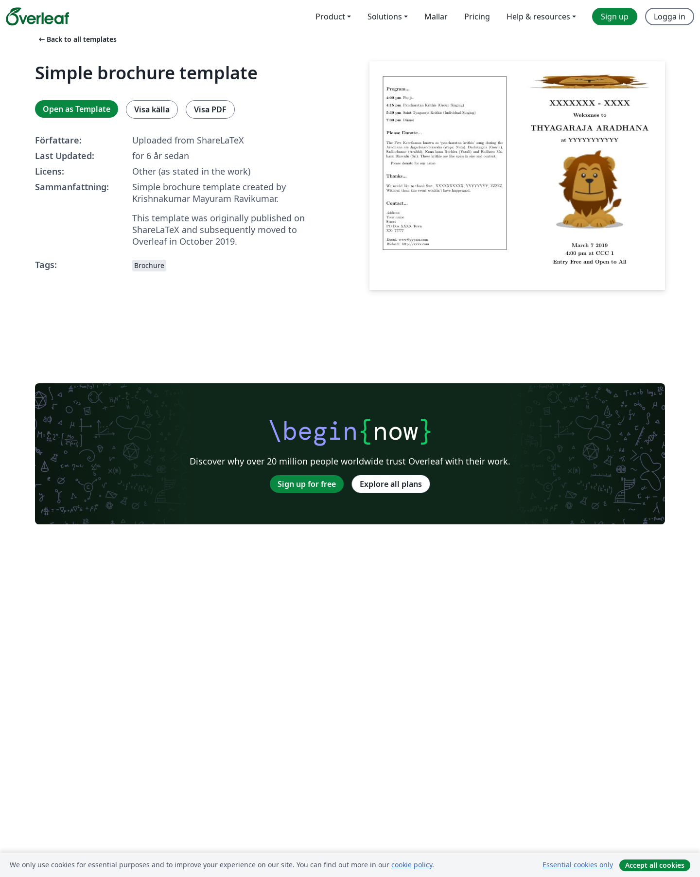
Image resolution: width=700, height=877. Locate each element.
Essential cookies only (577, 864)
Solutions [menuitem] (385, 16)
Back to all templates (77, 39)
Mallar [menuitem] (436, 16)
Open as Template (76, 109)
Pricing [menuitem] (477, 16)
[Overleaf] (37, 16)
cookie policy (411, 864)
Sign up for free (307, 484)
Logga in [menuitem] (669, 16)
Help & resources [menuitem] (538, 16)
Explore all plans (391, 484)
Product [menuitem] (330, 16)
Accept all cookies (654, 865)
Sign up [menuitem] (615, 16)
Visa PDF (210, 109)
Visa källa (152, 109)
